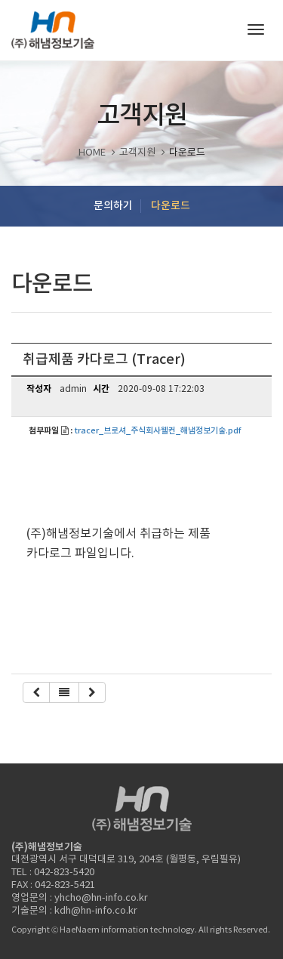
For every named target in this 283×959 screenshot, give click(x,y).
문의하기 (113, 205)
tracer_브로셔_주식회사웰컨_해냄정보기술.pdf (158, 431)
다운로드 (170, 205)
